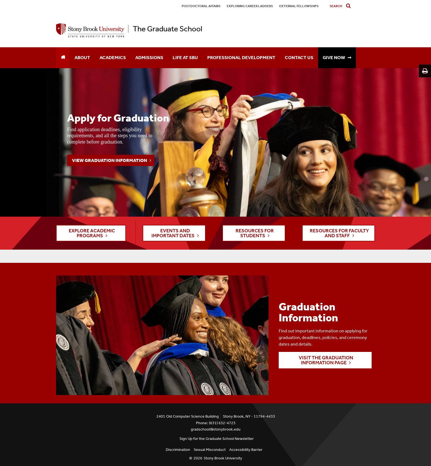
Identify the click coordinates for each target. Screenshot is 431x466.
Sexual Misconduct (210, 449)
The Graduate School (167, 29)
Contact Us (299, 57)
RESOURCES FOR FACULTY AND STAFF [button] (339, 233)
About (82, 57)
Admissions (149, 57)
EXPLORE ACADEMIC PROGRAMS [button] (92, 233)
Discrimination (178, 449)
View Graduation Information (109, 160)
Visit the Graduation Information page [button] (326, 360)
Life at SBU (185, 57)
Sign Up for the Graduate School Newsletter (216, 438)
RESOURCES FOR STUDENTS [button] (255, 233)
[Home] (63, 57)
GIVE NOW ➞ (337, 57)
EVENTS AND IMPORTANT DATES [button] (173, 233)
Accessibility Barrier (246, 449)
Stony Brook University (223, 458)
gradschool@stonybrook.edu (216, 429)
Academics (113, 57)
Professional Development (241, 57)
